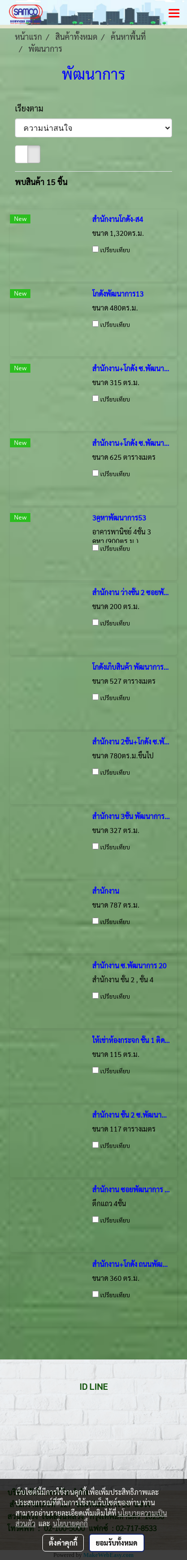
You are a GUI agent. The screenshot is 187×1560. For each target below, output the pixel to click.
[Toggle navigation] (174, 14)
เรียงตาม (32, 108)
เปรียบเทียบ (115, 250)
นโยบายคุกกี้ (70, 1523)
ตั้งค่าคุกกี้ (63, 1542)
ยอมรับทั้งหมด (117, 1542)
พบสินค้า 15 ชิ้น (41, 182)
